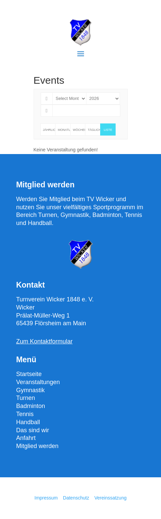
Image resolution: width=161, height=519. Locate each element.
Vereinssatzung (110, 498)
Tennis (25, 414)
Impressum (46, 498)
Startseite (29, 374)
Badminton (30, 406)
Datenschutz (76, 498)
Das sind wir (32, 430)
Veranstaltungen (38, 382)
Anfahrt (26, 438)
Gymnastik (30, 390)
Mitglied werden (37, 446)
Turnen (25, 398)
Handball (28, 422)
